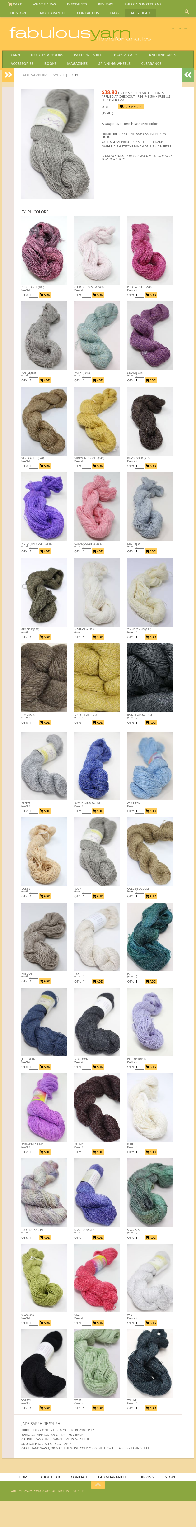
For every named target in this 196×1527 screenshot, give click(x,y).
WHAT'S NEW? (40, 5)
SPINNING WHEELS (104, 86)
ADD (45, 319)
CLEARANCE (137, 86)
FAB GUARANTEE (22, 17)
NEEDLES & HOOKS (43, 74)
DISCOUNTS (69, 5)
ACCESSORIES (21, 86)
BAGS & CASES (116, 74)
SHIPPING (144, 1502)
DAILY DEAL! (100, 17)
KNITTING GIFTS (149, 74)
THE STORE (164, 5)
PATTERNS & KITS (81, 74)
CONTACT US (54, 17)
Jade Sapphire (35, 99)
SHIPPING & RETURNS (129, 5)
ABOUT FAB (53, 1502)
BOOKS (46, 86)
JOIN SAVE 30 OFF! (160, 59)
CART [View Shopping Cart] (14, 5)
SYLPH (58, 99)
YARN (14, 74)
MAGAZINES (70, 86)
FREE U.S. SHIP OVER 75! (162, 35)
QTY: (25, 319)
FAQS (77, 17)
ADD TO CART (131, 131)
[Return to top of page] (98, 1510)
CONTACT (80, 1502)
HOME (28, 1502)
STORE (167, 1502)
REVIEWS (95, 5)
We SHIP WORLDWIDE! (105, 35)
